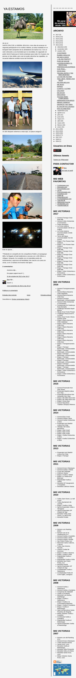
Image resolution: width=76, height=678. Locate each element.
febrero (59, 125)
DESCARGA (61, 95)
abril (59, 121)
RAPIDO (60, 86)
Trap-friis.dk (61, 200)
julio (58, 115)
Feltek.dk (60, 195)
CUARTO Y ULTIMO (63, 88)
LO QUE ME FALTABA (64, 77)
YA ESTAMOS (13, 9)
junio (59, 117)
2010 (57, 131)
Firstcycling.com (62, 197)
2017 (57, 34)
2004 (57, 141)
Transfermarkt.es (62, 205)
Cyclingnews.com (63, 185)
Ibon (8, 279)
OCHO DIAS (61, 71)
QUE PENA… (61, 69)
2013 (57, 43)
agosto (59, 113)
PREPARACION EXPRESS (66, 67)
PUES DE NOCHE (63, 61)
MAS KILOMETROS (63, 108)
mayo (59, 119)
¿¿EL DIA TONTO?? (63, 59)
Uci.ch (59, 190)
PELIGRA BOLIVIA (63, 82)
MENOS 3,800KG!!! (63, 102)
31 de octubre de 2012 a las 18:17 (18, 276)
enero (59, 127)
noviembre (61, 49)
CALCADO (60, 90)
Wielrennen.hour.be (63, 202)
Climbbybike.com (63, 204)
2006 (57, 139)
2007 (57, 137)
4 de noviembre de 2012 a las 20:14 (18, 286)
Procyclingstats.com (63, 192)
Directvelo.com (62, 187)
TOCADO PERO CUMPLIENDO (62, 97)
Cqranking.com (62, 194)
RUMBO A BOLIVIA (63, 55)
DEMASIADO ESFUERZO (65, 100)
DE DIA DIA (61, 93)
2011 (57, 129)
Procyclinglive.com (63, 189)
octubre (60, 51)
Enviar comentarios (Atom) (20, 299)
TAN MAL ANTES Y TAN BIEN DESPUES (65, 74)
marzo (59, 123)
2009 (57, 133)
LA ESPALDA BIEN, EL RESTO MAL (64, 64)
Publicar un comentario (10, 290)
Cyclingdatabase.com (64, 199)
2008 (57, 135)
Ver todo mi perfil (67, 170)
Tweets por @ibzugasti (60, 159)
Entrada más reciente (9, 295)
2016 (57, 37)
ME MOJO (60, 84)
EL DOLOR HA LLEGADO (65, 106)
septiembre (61, 110)
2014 (57, 41)
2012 (57, 45)
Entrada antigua (46, 295)
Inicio (28, 295)
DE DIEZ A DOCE (63, 57)
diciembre (60, 47)
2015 (57, 39)
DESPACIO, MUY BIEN (64, 104)
